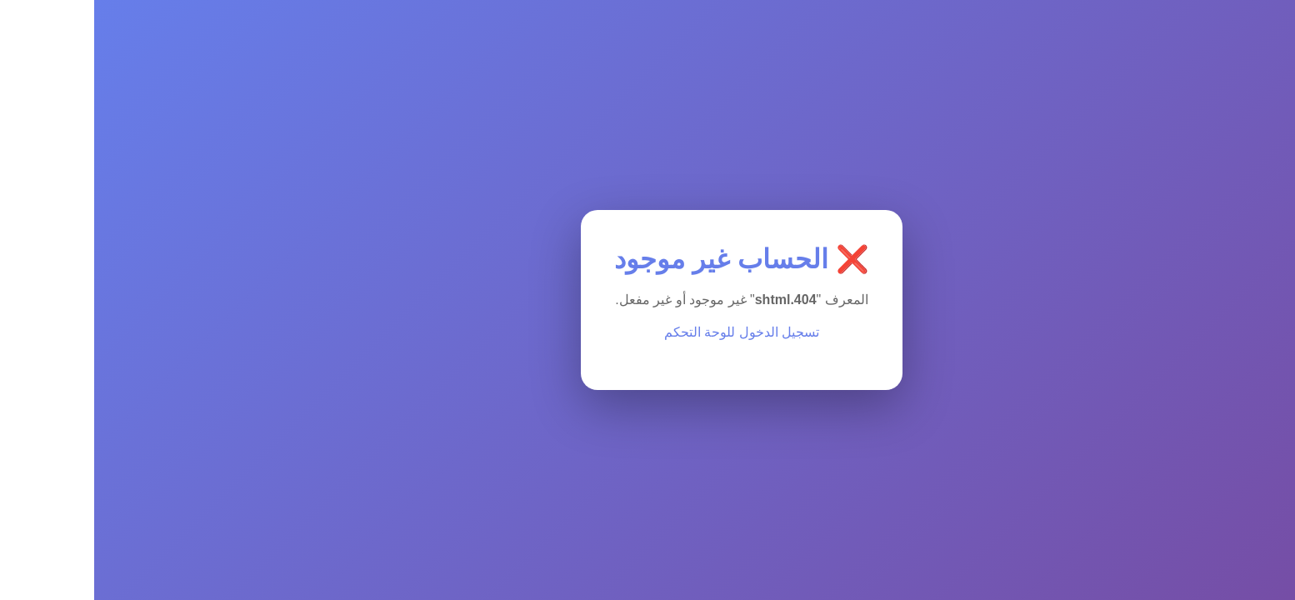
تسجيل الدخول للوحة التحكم (647, 332)
